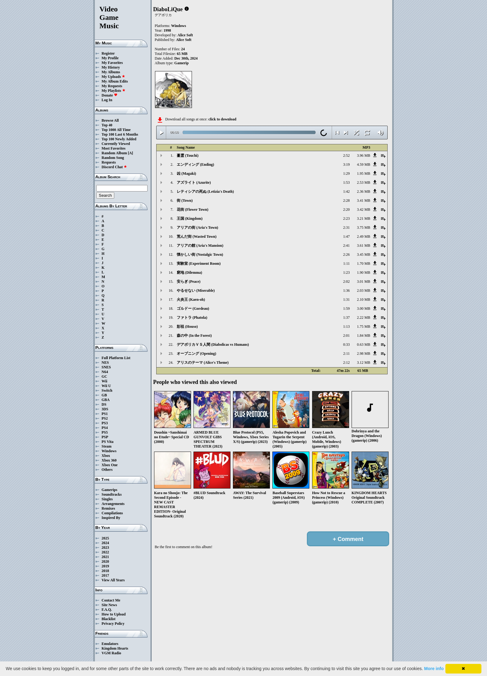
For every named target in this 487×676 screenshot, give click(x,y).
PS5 (105, 432)
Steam (107, 446)
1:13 (346, 326)
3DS (105, 409)
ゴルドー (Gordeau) (193, 308)
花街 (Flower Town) (192, 209)
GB (104, 395)
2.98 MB (363, 353)
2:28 (346, 200)
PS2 (105, 418)
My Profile (110, 58)
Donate (109, 95)
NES (105, 362)
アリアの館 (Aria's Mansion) (200, 245)
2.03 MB (363, 290)
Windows (109, 451)
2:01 (346, 335)
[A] (130, 153)
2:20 (346, 209)
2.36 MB (363, 191)
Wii (104, 381)
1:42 (346, 191)
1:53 (346, 182)
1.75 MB (363, 326)
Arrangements (113, 504)
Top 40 (107, 125)
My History (111, 67)
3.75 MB (363, 227)
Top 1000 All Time (116, 130)
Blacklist (109, 619)
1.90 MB (363, 272)
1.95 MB (363, 173)
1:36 (346, 290)
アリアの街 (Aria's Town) (197, 227)
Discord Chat (114, 167)
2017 (105, 575)
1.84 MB (363, 335)
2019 (105, 566)
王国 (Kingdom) (190, 218)
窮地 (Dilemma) (189, 272)
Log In (107, 100)
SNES (106, 367)
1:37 (346, 317)
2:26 (346, 254)
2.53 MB (363, 182)
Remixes (108, 508)
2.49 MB (363, 236)
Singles (107, 499)
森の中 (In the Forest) (194, 335)
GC (104, 376)
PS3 (105, 423)
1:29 (346, 173)
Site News (109, 605)
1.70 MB (363, 263)
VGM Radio (111, 653)
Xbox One (110, 465)
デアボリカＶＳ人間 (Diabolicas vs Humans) (213, 344)
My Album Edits (115, 81)
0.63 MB (363, 344)
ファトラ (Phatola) (192, 317)
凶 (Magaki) (186, 173)
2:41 (346, 245)
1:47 (346, 236)
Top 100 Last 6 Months (120, 134)
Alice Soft (185, 35)
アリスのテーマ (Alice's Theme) (203, 362)
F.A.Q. (107, 609)
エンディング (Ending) (195, 164)
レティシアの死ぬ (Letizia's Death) (205, 191)
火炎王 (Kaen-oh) (191, 299)
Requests (109, 162)
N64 (105, 372)
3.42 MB (363, 209)
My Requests (112, 86)
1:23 (346, 272)
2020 (105, 561)
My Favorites (112, 63)
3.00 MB (363, 308)
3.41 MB (363, 200)
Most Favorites (113, 148)
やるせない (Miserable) (196, 290)
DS (104, 404)
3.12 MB (363, 362)
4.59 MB (363, 164)
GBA (106, 400)
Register (108, 53)
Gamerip (181, 63)
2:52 (346, 155)
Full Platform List (116, 358)
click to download (222, 119)
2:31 (346, 227)
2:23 (346, 218)
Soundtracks (112, 494)
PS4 (105, 428)
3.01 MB (363, 281)
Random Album (114, 153)
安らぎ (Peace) (188, 281)
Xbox (106, 455)
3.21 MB (363, 218)
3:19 (346, 164)
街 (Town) (185, 200)
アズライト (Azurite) (194, 182)
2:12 (346, 362)
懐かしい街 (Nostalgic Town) (200, 254)
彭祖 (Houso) (187, 326)
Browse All (110, 120)
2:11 (346, 353)
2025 (105, 538)
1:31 (346, 299)
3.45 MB (363, 254)
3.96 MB (363, 155)
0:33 (346, 344)
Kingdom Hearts (115, 648)
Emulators (110, 644)
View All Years (113, 580)
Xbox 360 (109, 460)
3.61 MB (363, 245)
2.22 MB (363, 317)
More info (434, 668)
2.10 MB (363, 299)
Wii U (106, 386)
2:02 (346, 281)
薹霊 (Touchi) (187, 155)
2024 (105, 543)
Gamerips (109, 490)
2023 (105, 547)
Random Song (113, 157)
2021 (105, 557)
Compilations (112, 513)
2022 (105, 552)
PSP (105, 437)
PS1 (105, 414)
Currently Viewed (116, 144)
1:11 (346, 263)
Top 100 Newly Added (119, 139)
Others (107, 469)
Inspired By (111, 518)
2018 (105, 571)
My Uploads (113, 76)
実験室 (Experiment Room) (199, 263)
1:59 (346, 308)
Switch (107, 390)
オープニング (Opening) (196, 353)
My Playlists (113, 90)
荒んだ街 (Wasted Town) (196, 236)
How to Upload (113, 614)
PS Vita (107, 441)
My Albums (111, 72)
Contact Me (111, 600)
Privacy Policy (113, 623)
